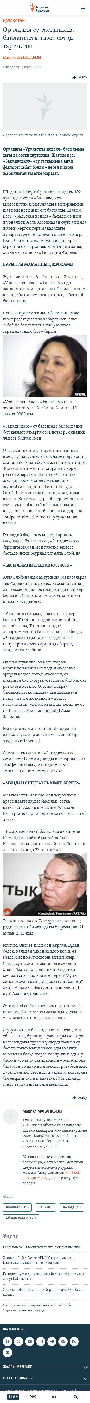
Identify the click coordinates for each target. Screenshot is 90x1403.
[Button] (79, 77)
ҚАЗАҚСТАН (14, 21)
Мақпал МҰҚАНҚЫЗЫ (22, 58)
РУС (33, 1397)
